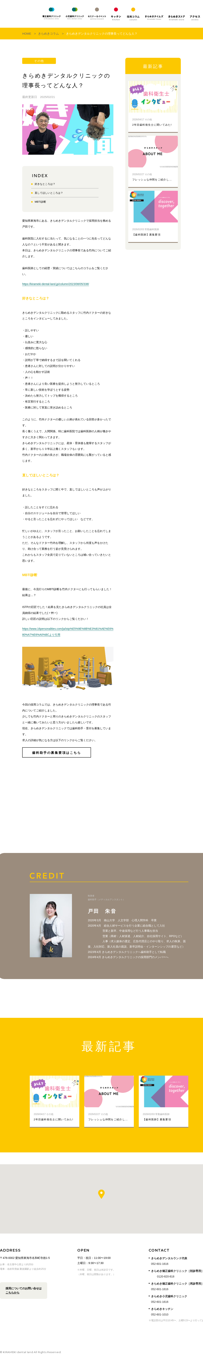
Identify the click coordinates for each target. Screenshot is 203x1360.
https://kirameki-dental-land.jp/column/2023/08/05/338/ (55, 284)
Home (26, 33)
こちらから (12, 1292)
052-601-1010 (159, 1314)
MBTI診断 (40, 201)
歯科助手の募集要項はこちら (56, 752)
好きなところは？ (45, 183)
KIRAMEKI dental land (19, 14)
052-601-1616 (159, 1263)
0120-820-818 (165, 1276)
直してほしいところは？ (49, 192)
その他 (39, 61)
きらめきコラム (48, 33)
